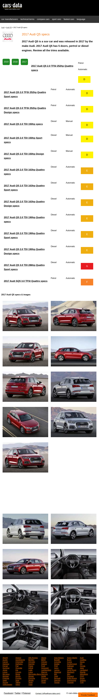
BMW (43, 659)
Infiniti (30, 668)
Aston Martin (72, 657)
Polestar (6, 678)
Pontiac (18, 678)
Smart (43, 680)
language (81, 19)
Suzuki (5, 682)
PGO (82, 676)
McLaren (6, 674)
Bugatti (57, 659)
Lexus (5, 672)
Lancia (56, 670)
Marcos (44, 672)
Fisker (30, 666)
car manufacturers (9, 19)
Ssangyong (71, 680)
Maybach (70, 672)
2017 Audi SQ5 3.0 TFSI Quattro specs (25, 281)
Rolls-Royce (72, 678)
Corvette (57, 661)
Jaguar (70, 668)
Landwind (84, 670)
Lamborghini (46, 670)
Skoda (31, 680)
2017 (24, 62)
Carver (5, 661)
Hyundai (18, 668)
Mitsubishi (84, 674)
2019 (6, 62)
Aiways (18, 657)
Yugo (30, 684)
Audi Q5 (9, 27)
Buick (69, 659)
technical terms (27, 19)
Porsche (31, 678)
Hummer (6, 668)
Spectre (57, 680)
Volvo (17, 684)
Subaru (83, 680)
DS (81, 663)
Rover (82, 678)
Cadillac (83, 659)
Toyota (56, 682)
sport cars (56, 19)
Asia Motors (59, 657)
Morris (17, 676)
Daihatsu (19, 663)
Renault (57, 678)
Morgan (6, 676)
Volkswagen (7, 684)
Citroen (44, 661)
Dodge (56, 663)
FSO (56, 666)
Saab (5, 680)
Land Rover (71, 670)
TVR (82, 682)
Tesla (30, 682)
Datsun (44, 663)
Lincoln (18, 672)
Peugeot (70, 676)
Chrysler (31, 661)
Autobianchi (20, 659)
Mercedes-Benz (34, 674)
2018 (15, 62)
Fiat (16, 666)
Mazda (82, 672)
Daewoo (6, 663)
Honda (82, 666)
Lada (30, 670)
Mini (68, 674)
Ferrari (5, 666)
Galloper (70, 666)
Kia (16, 670)
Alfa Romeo (33, 657)
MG (55, 674)
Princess (44, 678)
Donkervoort (72, 663)
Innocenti (45, 668)
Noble (43, 676)
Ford (43, 666)
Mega (17, 674)
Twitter (18, 693)
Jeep (82, 668)
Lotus (30, 672)
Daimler (31, 663)
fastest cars (69, 19)
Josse (5, 670)
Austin (5, 659)
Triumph (70, 682)
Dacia (82, 661)
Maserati (57, 672)
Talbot (17, 682)
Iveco (56, 668)
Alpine (43, 657)
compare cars (43, 19)
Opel (56, 676)
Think (43, 682)
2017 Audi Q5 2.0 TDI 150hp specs (23, 124)
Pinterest (26, 693)
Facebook (8, 693)
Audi (2, 27)
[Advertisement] (49, 493)
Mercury (44, 674)
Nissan (31, 676)
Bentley (31, 659)
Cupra (69, 661)
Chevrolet (19, 661)
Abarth (5, 657)
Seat (17, 680)
